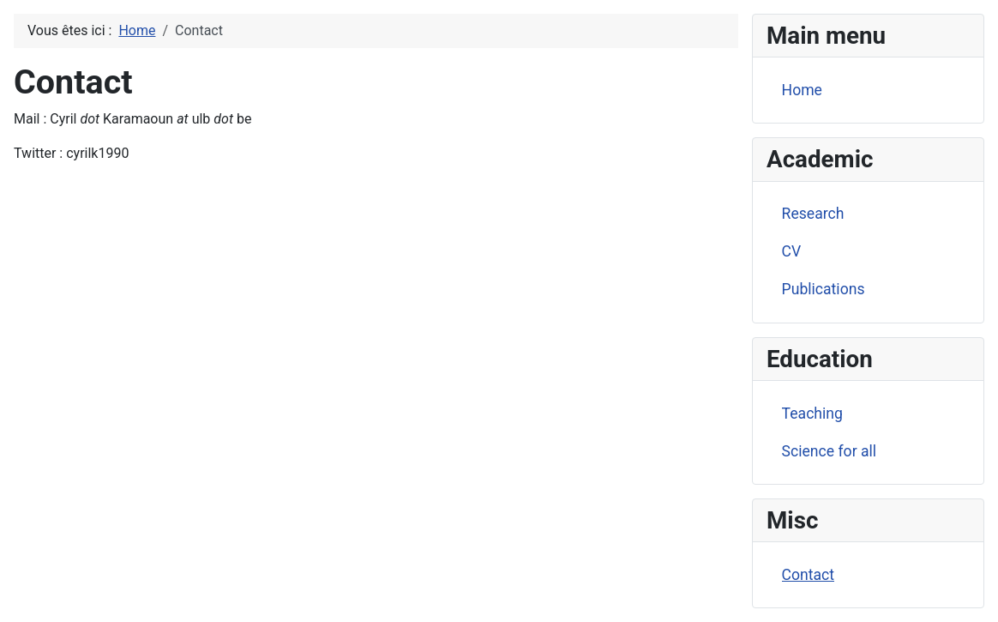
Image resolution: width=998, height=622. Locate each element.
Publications (823, 289)
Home (802, 90)
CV (792, 251)
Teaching (812, 413)
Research (813, 213)
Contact (808, 574)
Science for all (829, 451)
